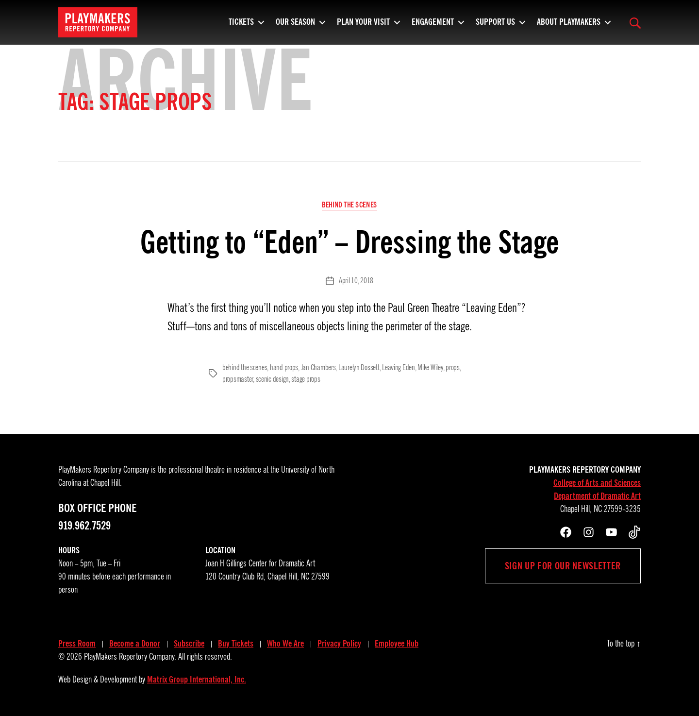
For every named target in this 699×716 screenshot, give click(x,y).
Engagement (433, 26)
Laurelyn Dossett (359, 368)
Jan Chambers (318, 368)
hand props (284, 368)
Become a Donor (134, 643)
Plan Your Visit (363, 26)
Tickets (241, 26)
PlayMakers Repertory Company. (130, 656)
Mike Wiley (430, 368)
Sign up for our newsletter (563, 566)
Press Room (77, 643)
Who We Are (285, 643)
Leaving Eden (398, 368)
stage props (305, 379)
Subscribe (189, 643)
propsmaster (237, 379)
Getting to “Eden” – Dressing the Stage (349, 242)
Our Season (295, 26)
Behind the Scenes (349, 205)
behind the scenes (244, 368)
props (453, 368)
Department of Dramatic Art (597, 496)
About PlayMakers (568, 26)
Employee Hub (396, 643)
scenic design (272, 379)
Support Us (495, 26)
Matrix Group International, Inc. (196, 679)
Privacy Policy (339, 643)
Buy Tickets (235, 643)
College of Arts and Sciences (597, 483)
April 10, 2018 (356, 281)
